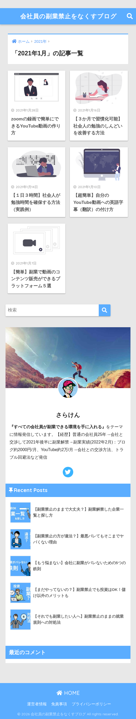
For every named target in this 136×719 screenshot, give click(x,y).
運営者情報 (37, 703)
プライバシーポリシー (91, 703)
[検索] (105, 310)
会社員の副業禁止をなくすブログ (68, 16)
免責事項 (59, 703)
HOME (68, 692)
